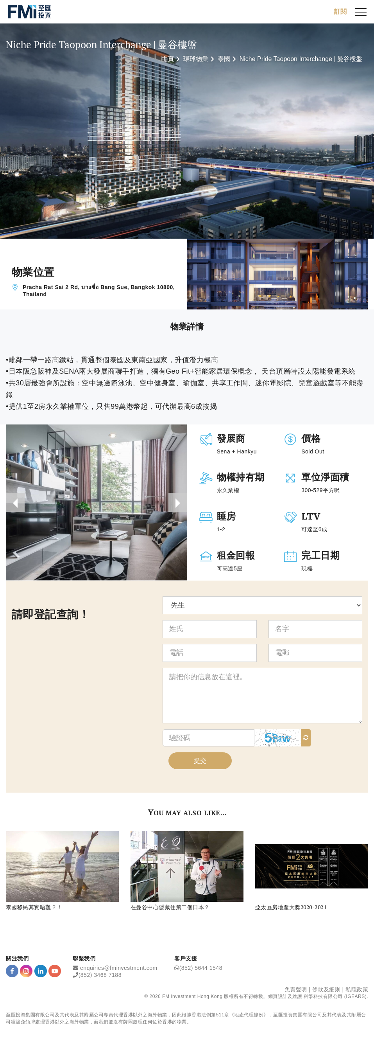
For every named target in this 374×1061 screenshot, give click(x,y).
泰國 (224, 59)
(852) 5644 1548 (200, 968)
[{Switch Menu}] (360, 11)
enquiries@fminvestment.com (118, 968)
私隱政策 (356, 989)
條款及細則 (326, 989)
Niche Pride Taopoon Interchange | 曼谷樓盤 (301, 59)
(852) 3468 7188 (100, 975)
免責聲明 (296, 989)
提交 (200, 760)
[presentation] (15, 502)
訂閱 (340, 11)
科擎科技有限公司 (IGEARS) (335, 996)
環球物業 (195, 59)
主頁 (167, 59)
